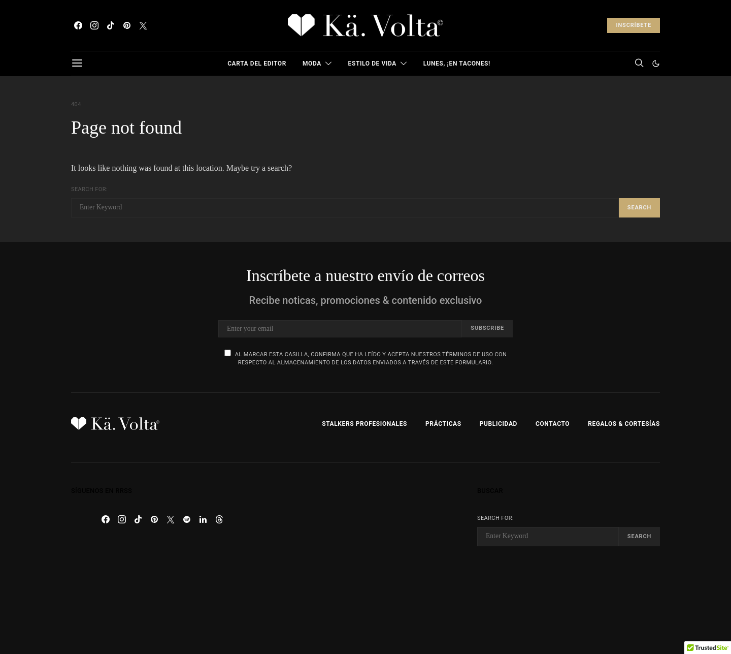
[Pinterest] (127, 25)
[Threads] (219, 519)
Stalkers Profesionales (364, 423)
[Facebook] (78, 25)
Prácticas (443, 423)
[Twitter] (143, 25)
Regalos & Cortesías (624, 423)
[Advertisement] (365, 558)
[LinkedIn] (203, 519)
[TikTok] (111, 25)
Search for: (89, 189)
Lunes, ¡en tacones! (456, 63)
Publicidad (498, 423)
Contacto (553, 423)
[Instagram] (94, 25)
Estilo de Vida (372, 63)
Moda (312, 63)
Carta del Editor (256, 63)
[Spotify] (187, 519)
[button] (656, 63)
